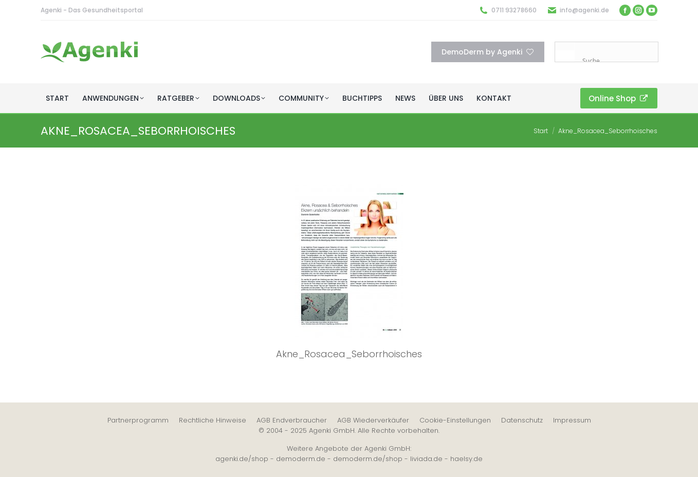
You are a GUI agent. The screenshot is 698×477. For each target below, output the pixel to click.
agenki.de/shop (241, 459)
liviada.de (426, 459)
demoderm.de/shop (367, 459)
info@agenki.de (584, 10)
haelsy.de (466, 459)
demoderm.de (300, 459)
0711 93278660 (514, 10)
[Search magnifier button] (565, 52)
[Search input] (618, 60)
